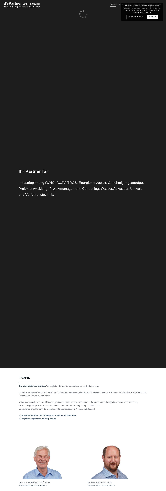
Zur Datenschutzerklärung (136, 17)
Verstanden (152, 17)
